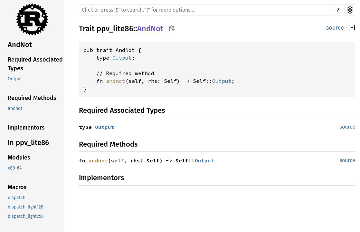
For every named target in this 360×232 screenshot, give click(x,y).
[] (351, 27)
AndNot (20, 44)
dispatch (16, 197)
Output (15, 79)
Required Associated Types (35, 64)
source (335, 27)
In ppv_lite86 (28, 142)
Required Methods (32, 98)
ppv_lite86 (115, 28)
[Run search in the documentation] (205, 10)
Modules (19, 157)
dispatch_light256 (25, 216)
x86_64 (15, 168)
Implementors (26, 127)
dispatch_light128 (25, 207)
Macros (17, 187)
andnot (15, 108)
